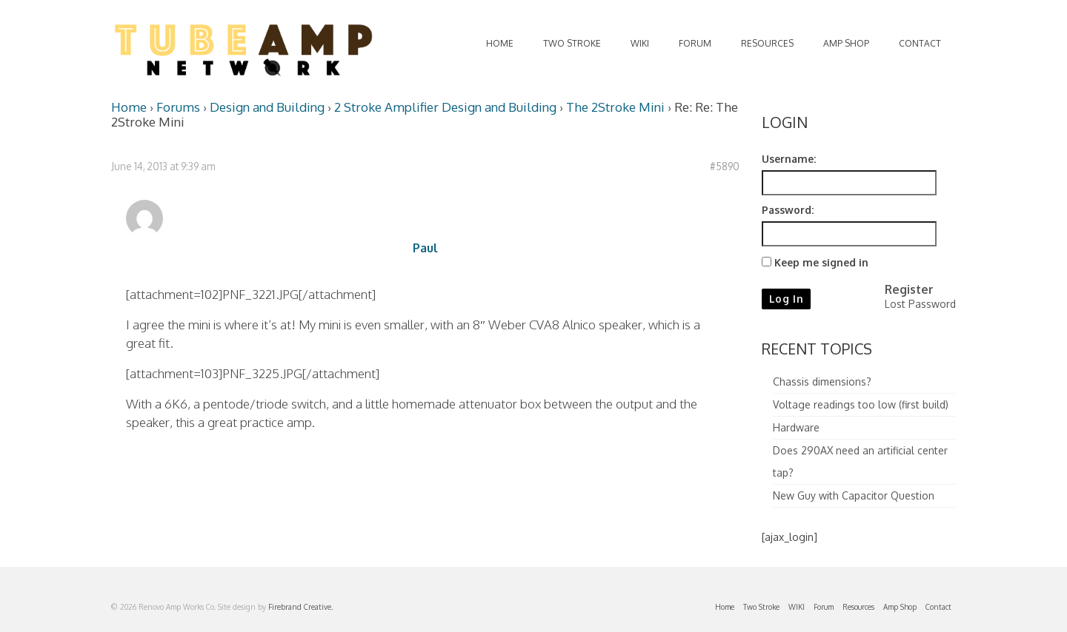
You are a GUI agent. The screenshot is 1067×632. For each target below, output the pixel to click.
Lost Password (920, 303)
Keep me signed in (821, 262)
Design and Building (267, 107)
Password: (788, 210)
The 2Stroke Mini (615, 107)
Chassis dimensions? (822, 381)
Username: (789, 158)
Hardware (796, 427)
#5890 (724, 166)
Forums (178, 107)
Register (909, 289)
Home (129, 107)
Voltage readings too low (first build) (860, 404)
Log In (786, 298)
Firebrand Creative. (300, 606)
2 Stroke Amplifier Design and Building (445, 107)
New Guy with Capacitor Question (853, 495)
